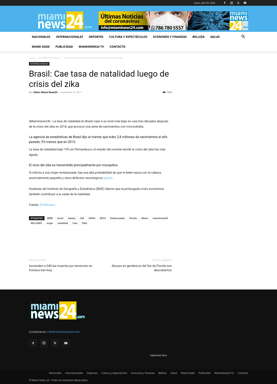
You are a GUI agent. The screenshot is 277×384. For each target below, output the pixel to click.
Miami (144, 218)
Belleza (198, 37)
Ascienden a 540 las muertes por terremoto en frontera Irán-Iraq (60, 268)
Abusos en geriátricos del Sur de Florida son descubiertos (142, 268)
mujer (50, 223)
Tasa (74, 223)
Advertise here (158, 355)
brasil (60, 218)
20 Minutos (47, 205)
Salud (215, 37)
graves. (108, 178)
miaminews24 (160, 218)
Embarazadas (117, 218)
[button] (243, 37)
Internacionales (69, 37)
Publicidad (64, 46)
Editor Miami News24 (45, 92)
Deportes (96, 37)
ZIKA (84, 223)
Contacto (117, 46)
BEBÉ (50, 218)
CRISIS (92, 218)
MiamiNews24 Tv (91, 46)
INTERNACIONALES (50, 58)
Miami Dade (41, 46)
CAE (82, 218)
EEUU (103, 218)
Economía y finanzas (170, 37)
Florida (133, 218)
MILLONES (36, 223)
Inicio (32, 58)
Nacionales (41, 37)
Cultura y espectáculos (128, 37)
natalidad (63, 223)
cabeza (71, 218)
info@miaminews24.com (63, 332)
